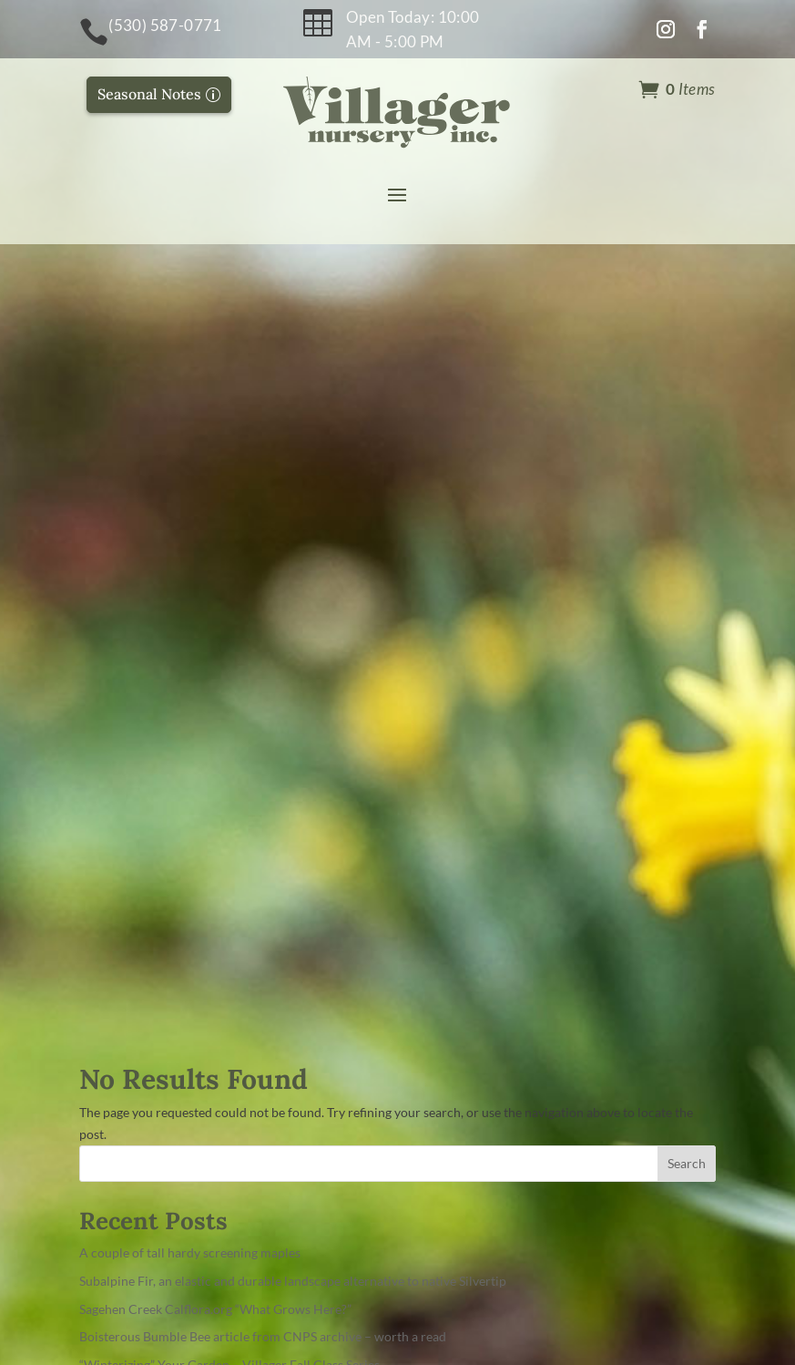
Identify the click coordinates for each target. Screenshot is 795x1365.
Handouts (449, 978)
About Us (447, 879)
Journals (444, 945)
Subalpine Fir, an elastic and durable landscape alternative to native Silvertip (292, 511)
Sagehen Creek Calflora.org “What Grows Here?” (215, 540)
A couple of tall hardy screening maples (190, 483)
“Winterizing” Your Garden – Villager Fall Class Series (229, 595)
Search (687, 395)
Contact (443, 912)
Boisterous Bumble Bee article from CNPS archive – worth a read (262, 568)
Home (435, 847)
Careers (441, 1011)
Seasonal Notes (149, 94)
